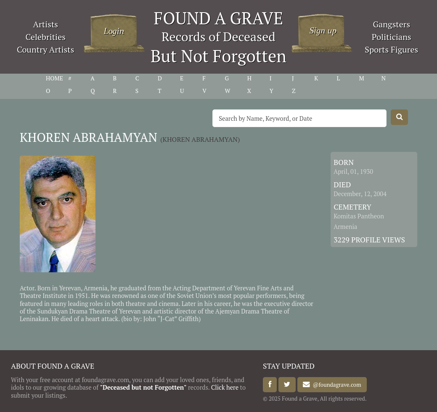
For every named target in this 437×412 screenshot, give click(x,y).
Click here (224, 387)
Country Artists (45, 49)
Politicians (391, 37)
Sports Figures (391, 49)
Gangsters (391, 24)
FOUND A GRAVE (218, 18)
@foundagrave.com (335, 384)
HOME (54, 78)
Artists (45, 24)
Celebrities (46, 37)
